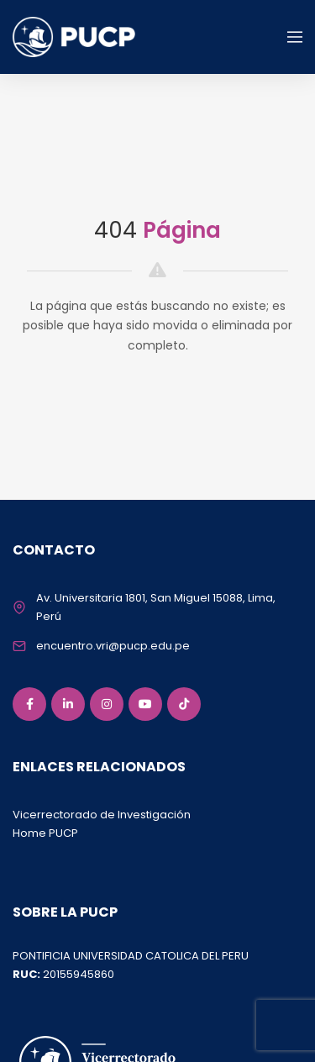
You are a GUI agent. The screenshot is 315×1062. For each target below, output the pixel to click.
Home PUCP (45, 833)
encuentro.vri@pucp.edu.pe (113, 646)
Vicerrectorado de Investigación (102, 815)
